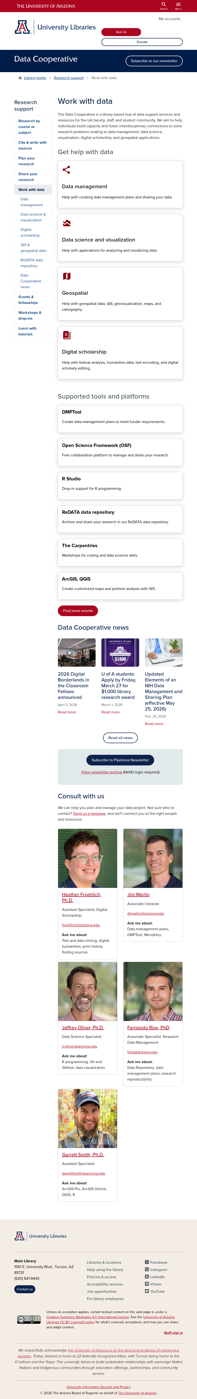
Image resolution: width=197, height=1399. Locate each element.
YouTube (157, 1291)
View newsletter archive (101, 772)
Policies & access (101, 1277)
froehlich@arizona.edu (81, 925)
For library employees (105, 1298)
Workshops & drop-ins (29, 315)
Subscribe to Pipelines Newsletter (120, 760)
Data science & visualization (33, 217)
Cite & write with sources (32, 145)
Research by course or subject (29, 127)
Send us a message (89, 813)
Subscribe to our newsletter (154, 61)
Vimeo (155, 1284)
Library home (35, 78)
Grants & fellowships (28, 300)
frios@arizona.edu (142, 1052)
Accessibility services (105, 1284)
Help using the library (105, 1269)
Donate (142, 42)
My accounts (169, 18)
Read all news (120, 737)
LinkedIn (157, 1277)
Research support (69, 78)
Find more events (78, 610)
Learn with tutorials (27, 331)
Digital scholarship (30, 232)
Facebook (158, 1262)
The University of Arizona (137, 1393)
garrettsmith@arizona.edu (83, 1173)
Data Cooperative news (31, 281)
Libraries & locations (104, 1262)
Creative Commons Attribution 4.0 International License (87, 1317)
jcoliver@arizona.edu (79, 1046)
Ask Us (121, 32)
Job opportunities (102, 1291)
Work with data (31, 189)
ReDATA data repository (32, 263)
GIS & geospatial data (33, 247)
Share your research (28, 177)
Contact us (25, 1289)
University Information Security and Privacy (98, 1387)
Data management (32, 202)
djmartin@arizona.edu (145, 913)
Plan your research (26, 161)
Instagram (158, 1269)
